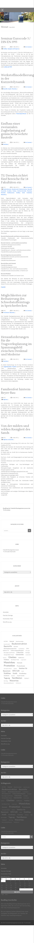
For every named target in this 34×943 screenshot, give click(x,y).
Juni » (6, 894)
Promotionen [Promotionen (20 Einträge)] (26, 807)
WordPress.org (7, 622)
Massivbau (14, 88)
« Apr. (2, 894)
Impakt (9, 88)
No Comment (27, 47)
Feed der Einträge (8, 615)
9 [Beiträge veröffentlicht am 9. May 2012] (10, 883)
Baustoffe (5, 88)
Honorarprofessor (21, 113)
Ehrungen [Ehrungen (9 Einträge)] (29, 793)
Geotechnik (3, 191)
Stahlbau (5, 48)
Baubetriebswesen (7, 189)
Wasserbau (3, 194)
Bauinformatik (15, 189)
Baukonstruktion (23, 189)
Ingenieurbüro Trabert (10, 366)
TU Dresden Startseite (9, 551)
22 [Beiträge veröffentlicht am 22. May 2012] (6, 887)
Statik (23, 192)
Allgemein (5, 399)
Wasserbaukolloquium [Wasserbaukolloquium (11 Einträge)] (9, 683)
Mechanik (3, 192)
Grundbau (9, 191)
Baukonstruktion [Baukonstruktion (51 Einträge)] (19, 643)
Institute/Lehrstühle (21, 191)
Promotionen (6, 312)
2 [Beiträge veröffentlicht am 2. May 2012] (10, 881)
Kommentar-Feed (8, 618)
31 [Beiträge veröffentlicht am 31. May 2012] (15, 889)
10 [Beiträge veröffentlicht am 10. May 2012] (15, 883)
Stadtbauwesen (10, 192)
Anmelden (6, 612)
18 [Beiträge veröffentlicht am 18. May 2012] (20, 885)
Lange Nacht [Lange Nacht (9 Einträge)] (23, 659)
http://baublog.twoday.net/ (14, 915)
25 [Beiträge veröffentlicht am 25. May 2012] (20, 887)
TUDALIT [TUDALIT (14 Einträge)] (26, 678)
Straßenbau (29, 192)
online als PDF (8, 67)
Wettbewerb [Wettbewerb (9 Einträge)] (18, 683)
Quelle (3, 287)
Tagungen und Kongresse (13, 48)
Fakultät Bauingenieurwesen (11, 550)
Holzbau (14, 191)
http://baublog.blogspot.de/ (12, 907)
